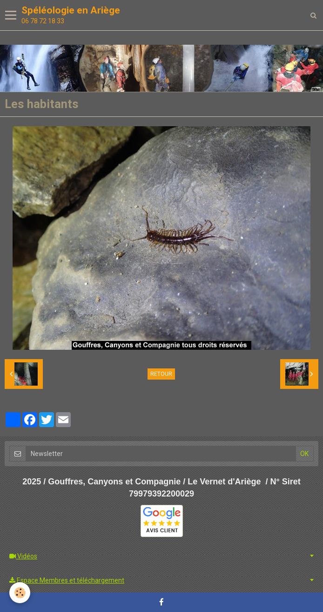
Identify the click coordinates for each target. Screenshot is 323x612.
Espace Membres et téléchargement (66, 580)
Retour (161, 374)
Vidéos (23, 556)
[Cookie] (19, 592)
